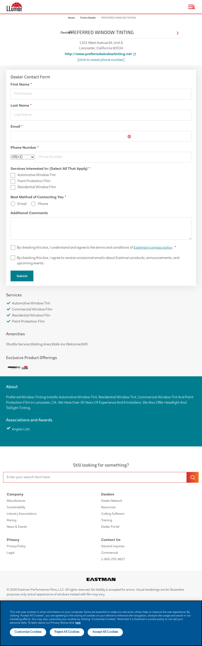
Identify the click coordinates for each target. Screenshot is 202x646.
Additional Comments (29, 213)
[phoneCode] (22, 157)
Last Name (21, 106)
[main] (101, 623)
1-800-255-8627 (113, 559)
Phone (43, 204)
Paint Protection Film (33, 181)
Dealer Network (111, 501)
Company (15, 494)
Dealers (107, 494)
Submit (22, 276)
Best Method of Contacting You (38, 197)
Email (17, 127)
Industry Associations (22, 514)
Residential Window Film (36, 187)
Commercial (109, 553)
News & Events (17, 527)
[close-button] (193, 8)
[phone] (113, 157)
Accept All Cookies (105, 632)
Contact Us (110, 540)
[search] (95, 477)
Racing (11, 520)
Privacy (13, 540)
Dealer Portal (110, 527)
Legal (10, 553)
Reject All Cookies (66, 632)
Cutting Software (112, 514)
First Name (21, 84)
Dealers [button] (120, 33)
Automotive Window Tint (36, 175)
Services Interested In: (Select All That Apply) (50, 169)
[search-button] (193, 477)
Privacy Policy (16, 546)
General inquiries (112, 546)
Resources (108, 507)
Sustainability (16, 507)
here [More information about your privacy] (77, 623)
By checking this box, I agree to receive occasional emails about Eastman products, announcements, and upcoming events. (98, 260)
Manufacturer (16, 501)
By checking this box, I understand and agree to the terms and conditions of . (96, 248)
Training (106, 520)
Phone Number (25, 148)
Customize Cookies (28, 632)
